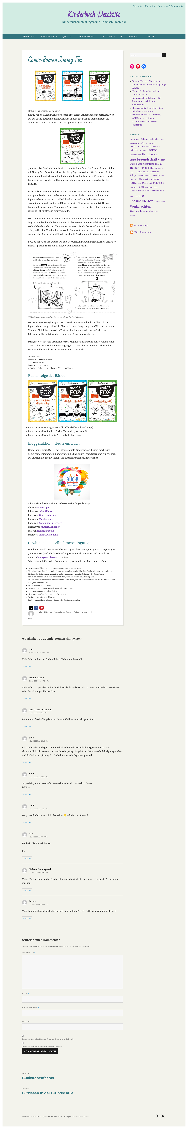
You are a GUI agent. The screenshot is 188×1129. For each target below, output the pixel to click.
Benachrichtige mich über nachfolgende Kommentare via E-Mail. (47, 1039)
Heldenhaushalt (45, 530)
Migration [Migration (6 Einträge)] (155, 179)
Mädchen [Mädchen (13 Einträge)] (158, 182)
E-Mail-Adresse (30, 1007)
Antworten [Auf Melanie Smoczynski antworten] (27, 890)
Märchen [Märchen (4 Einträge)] (133, 187)
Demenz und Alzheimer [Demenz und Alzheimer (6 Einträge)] (140, 146)
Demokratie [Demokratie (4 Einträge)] (156, 147)
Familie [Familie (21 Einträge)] (147, 154)
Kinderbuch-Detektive (94, 14)
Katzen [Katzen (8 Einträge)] (138, 171)
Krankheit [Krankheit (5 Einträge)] (154, 172)
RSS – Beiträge (139, 225)
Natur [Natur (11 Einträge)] (141, 186)
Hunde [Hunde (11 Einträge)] (143, 167)
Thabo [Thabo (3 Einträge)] (132, 196)
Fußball (77, 612)
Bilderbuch (29, 36)
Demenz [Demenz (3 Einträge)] (152, 143)
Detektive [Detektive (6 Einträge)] (134, 150)
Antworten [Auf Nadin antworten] (27, 822)
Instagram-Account (47, 557)
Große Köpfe (43, 507)
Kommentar (28, 953)
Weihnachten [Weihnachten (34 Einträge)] (140, 206)
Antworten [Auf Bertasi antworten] (27, 918)
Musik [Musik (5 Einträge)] (144, 183)
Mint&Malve (46, 511)
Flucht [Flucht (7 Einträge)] (133, 160)
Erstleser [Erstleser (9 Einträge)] (152, 150)
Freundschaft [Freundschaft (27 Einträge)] (147, 159)
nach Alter (106, 36)
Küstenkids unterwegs (50, 523)
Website (26, 1021)
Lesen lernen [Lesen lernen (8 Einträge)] (158, 175)
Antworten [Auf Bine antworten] (27, 794)
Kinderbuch (47, 36)
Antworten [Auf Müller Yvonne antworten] (27, 698)
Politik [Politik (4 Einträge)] (156, 187)
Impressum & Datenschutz (170, 6)
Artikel (150, 36)
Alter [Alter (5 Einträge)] (162, 139)
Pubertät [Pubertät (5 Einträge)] (133, 191)
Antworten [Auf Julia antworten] (27, 762)
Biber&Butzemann (48, 534)
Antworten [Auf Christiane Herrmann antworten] (27, 726)
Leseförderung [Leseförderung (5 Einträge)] (144, 175)
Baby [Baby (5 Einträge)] (142, 143)
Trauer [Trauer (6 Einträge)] (157, 201)
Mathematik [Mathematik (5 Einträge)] (144, 179)
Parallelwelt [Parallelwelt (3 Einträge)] (149, 187)
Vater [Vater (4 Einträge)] (163, 201)
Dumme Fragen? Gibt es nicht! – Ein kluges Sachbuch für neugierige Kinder (149, 84)
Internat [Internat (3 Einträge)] (160, 168)
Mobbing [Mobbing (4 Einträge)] (133, 183)
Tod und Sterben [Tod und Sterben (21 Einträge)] (141, 201)
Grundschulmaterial (129, 36)
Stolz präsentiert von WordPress (76, 1117)
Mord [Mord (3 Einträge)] (139, 183)
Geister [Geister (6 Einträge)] (161, 160)
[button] (31, 608)
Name (25, 994)
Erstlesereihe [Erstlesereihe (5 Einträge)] (135, 155)
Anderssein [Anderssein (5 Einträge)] (134, 143)
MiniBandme (46, 519)
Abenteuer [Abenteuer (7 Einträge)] (135, 139)
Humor (83, 612)
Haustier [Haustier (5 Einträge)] (158, 164)
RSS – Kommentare (141, 232)
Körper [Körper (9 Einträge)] (133, 175)
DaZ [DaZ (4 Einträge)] (146, 143)
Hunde (90, 612)
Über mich (150, 6)
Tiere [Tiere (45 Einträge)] (139, 195)
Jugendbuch (67, 36)
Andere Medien (86, 36)
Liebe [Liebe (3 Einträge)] (131, 179)
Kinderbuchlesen (47, 515)
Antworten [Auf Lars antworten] (27, 858)
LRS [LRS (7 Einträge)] (136, 179)
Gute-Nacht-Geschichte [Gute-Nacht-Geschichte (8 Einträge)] (142, 164)
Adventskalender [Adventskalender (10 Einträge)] (150, 139)
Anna (30, 619)
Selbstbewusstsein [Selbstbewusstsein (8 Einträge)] (154, 190)
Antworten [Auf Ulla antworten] (27, 666)
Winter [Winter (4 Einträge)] (132, 215)
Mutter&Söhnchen (50, 527)
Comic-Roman (65, 612)
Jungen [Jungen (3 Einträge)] (132, 172)
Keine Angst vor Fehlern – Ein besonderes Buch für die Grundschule (146, 101)
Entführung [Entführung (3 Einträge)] (143, 150)
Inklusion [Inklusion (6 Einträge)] (152, 168)
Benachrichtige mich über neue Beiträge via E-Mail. (42, 1046)
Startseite (137, 6)
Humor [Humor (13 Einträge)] (134, 167)
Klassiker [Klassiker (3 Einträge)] (146, 172)
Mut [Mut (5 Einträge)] (150, 183)
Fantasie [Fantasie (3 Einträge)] (156, 155)
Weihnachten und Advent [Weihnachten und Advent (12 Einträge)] (144, 211)
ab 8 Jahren (54, 612)
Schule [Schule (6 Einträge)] (141, 191)
